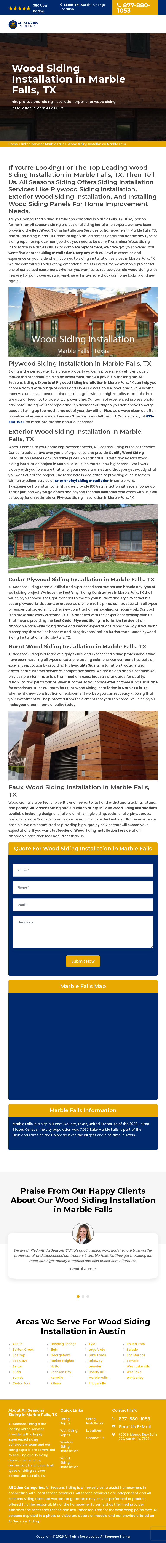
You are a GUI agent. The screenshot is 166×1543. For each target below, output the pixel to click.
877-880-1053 (133, 8)
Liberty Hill (96, 1372)
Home (13, 144)
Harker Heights (62, 1361)
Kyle (92, 1344)
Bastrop (19, 1355)
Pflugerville (97, 1383)
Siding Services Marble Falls (42, 144)
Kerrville (57, 1377)
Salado (132, 1349)
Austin (17, 1344)
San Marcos (136, 1355)
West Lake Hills (138, 1366)
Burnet (18, 1377)
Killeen (56, 1383)
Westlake (134, 1372)
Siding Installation (95, 1421)
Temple (133, 1361)
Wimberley (135, 1377)
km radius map (83, 1045)
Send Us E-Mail (135, 1427)
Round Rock (136, 1344)
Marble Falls (98, 1377)
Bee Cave (20, 1361)
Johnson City (61, 1372)
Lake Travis (97, 1355)
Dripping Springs (63, 1344)
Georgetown (61, 1355)
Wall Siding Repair (68, 1432)
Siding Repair (65, 1421)
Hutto (55, 1366)
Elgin (54, 1349)
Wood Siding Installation (69, 1462)
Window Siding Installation (69, 1446)
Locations (94, 1430)
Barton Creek (23, 1349)
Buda (17, 1372)
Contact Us (95, 1438)
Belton (18, 1366)
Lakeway (95, 1361)
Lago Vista (97, 1349)
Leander (95, 1366)
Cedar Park (21, 1383)
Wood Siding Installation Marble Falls (97, 144)
